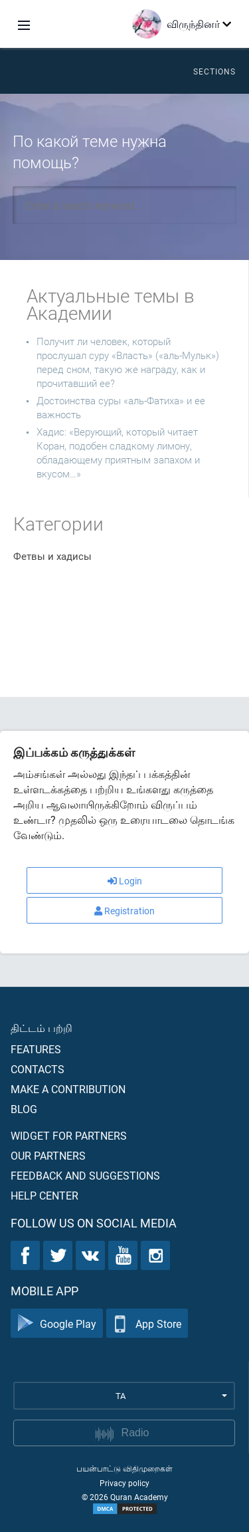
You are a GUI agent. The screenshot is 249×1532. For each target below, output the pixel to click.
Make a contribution (68, 1089)
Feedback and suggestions (85, 1175)
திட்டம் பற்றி (41, 1028)
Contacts (37, 1069)
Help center (44, 1195)
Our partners (48, 1155)
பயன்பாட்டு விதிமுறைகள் (124, 1468)
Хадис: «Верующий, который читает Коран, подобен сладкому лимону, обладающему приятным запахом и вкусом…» (118, 452)
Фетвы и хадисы (52, 556)
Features (36, 1049)
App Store (147, 1323)
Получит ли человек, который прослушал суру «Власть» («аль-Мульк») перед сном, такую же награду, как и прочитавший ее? (128, 362)
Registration (124, 911)
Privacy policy (124, 1482)
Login (125, 881)
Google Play (56, 1323)
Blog (24, 1109)
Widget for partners (69, 1135)
